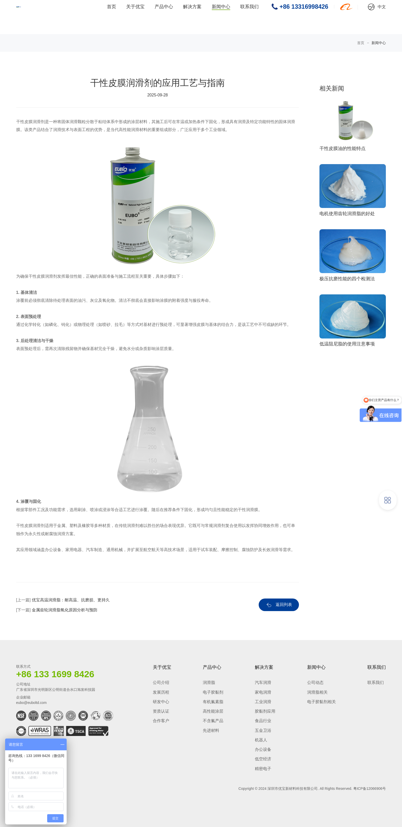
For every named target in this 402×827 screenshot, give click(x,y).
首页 (111, 17)
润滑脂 (209, 682)
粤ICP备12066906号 (369, 788)
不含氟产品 (213, 721)
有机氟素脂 (213, 702)
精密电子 (263, 768)
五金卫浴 (263, 730)
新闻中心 (221, 17)
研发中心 (161, 702)
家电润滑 (263, 692)
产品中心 (164, 17)
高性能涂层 (213, 711)
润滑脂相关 (317, 692)
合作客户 (161, 721)
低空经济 (263, 759)
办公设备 (263, 749)
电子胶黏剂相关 (321, 702)
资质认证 (161, 711)
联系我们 (249, 17)
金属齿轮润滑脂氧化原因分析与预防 (64, 610)
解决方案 (192, 17)
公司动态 (315, 682)
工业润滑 (263, 702)
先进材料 (211, 730)
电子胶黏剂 (213, 692)
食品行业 (263, 721)
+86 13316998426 (303, 17)
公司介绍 (161, 682)
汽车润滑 (263, 682)
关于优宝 (135, 17)
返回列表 (284, 604)
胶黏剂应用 (265, 711)
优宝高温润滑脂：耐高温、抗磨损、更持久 (71, 600)
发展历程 (161, 692)
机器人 (261, 740)
